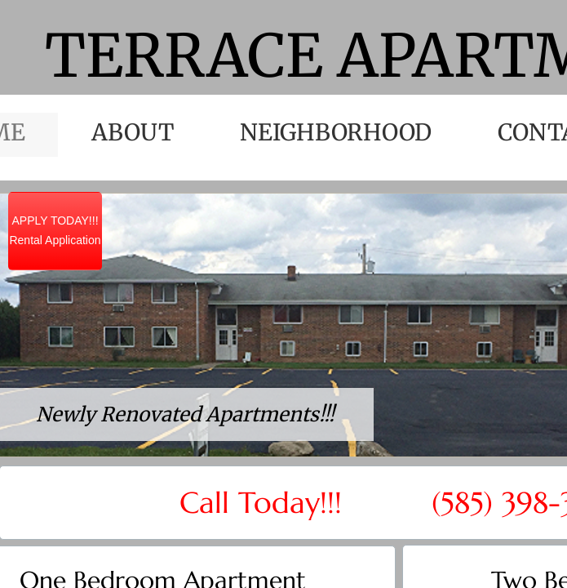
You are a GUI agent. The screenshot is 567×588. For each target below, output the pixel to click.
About (132, 132)
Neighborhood (336, 132)
